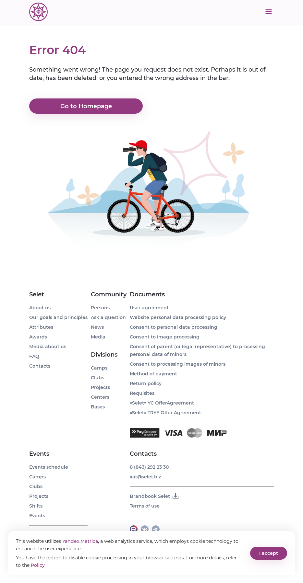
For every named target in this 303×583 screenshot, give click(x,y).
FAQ (34, 356)
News (97, 327)
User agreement (149, 308)
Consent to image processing (165, 337)
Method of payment (153, 374)
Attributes (41, 327)
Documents (147, 294)
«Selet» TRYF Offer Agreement (165, 413)
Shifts (35, 506)
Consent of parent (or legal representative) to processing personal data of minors (197, 350)
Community (109, 294)
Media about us (47, 346)
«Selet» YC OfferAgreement (162, 403)
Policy (38, 565)
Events (39, 453)
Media (98, 337)
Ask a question (108, 317)
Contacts (39, 366)
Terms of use (145, 506)
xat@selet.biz (145, 477)
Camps (37, 477)
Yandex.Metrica (80, 541)
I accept (268, 553)
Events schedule (48, 467)
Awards (38, 337)
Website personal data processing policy (178, 317)
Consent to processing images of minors (177, 364)
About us (40, 308)
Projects (38, 496)
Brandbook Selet (154, 496)
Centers (100, 397)
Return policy (146, 383)
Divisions (104, 354)
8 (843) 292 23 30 (149, 467)
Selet (36, 294)
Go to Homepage (86, 106)
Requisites (142, 393)
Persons (100, 308)
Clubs (35, 486)
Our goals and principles (58, 317)
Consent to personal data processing (173, 327)
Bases (98, 407)
